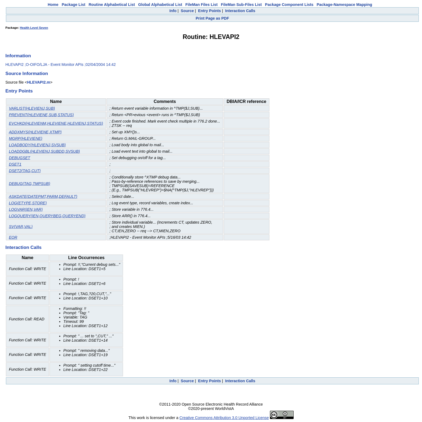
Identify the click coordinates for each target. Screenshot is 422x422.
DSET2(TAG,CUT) (25, 171)
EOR (13, 237)
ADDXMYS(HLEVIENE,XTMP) (35, 132)
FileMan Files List (201, 4)
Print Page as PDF (212, 18)
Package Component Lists (289, 4)
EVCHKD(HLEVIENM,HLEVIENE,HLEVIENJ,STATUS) (56, 123)
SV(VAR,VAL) (21, 226)
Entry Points (209, 11)
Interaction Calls (240, 11)
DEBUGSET (19, 158)
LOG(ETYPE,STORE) (28, 203)
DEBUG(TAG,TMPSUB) (29, 183)
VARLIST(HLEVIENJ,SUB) (32, 108)
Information (18, 55)
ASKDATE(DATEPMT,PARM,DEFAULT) (43, 196)
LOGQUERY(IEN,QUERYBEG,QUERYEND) (47, 216)
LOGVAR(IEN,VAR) (26, 209)
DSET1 (15, 164)
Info (172, 11)
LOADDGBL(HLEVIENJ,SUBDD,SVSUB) (44, 151)
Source (187, 11)
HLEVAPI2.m (38, 82)
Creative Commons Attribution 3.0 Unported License (224, 418)
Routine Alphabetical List (112, 4)
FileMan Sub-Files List (241, 4)
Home (53, 4)
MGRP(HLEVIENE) (25, 138)
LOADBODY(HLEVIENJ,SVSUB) (37, 145)
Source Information (26, 73)
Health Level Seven (34, 27)
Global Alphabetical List (160, 4)
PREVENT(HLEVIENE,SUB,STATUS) (41, 115)
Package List (73, 4)
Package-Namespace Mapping (344, 4)
